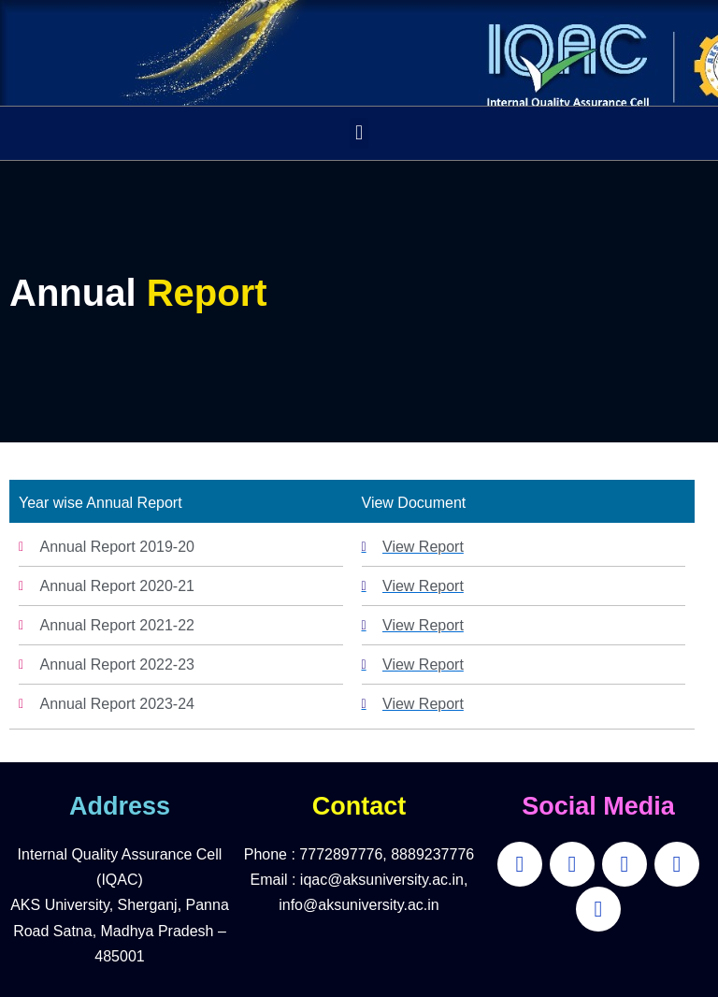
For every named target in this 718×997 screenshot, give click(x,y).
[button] (358, 133)
